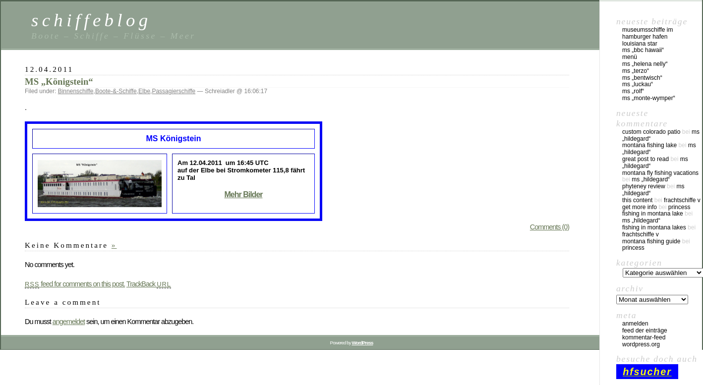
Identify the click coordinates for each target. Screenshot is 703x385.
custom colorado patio (651, 131)
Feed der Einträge (644, 330)
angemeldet (69, 322)
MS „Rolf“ (633, 91)
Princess (679, 207)
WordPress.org (641, 344)
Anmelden (635, 323)
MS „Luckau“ (637, 84)
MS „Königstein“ (59, 81)
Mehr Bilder (243, 194)
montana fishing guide (651, 241)
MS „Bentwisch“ (642, 77)
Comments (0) (549, 227)
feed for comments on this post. (75, 284)
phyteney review (643, 186)
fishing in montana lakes (654, 227)
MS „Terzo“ (635, 70)
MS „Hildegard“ (651, 179)
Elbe (144, 91)
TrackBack (148, 284)
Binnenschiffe (76, 91)
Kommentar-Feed (643, 337)
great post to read (645, 159)
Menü (629, 57)
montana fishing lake (649, 145)
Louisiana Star (639, 43)
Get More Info (639, 207)
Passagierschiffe (173, 91)
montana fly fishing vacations (660, 172)
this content (637, 200)
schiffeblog (91, 20)
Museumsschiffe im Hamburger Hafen (647, 33)
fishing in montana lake (652, 213)
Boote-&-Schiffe (116, 91)
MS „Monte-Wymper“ (648, 98)
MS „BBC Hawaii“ (643, 50)
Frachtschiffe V (682, 200)
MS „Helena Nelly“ (644, 63)
